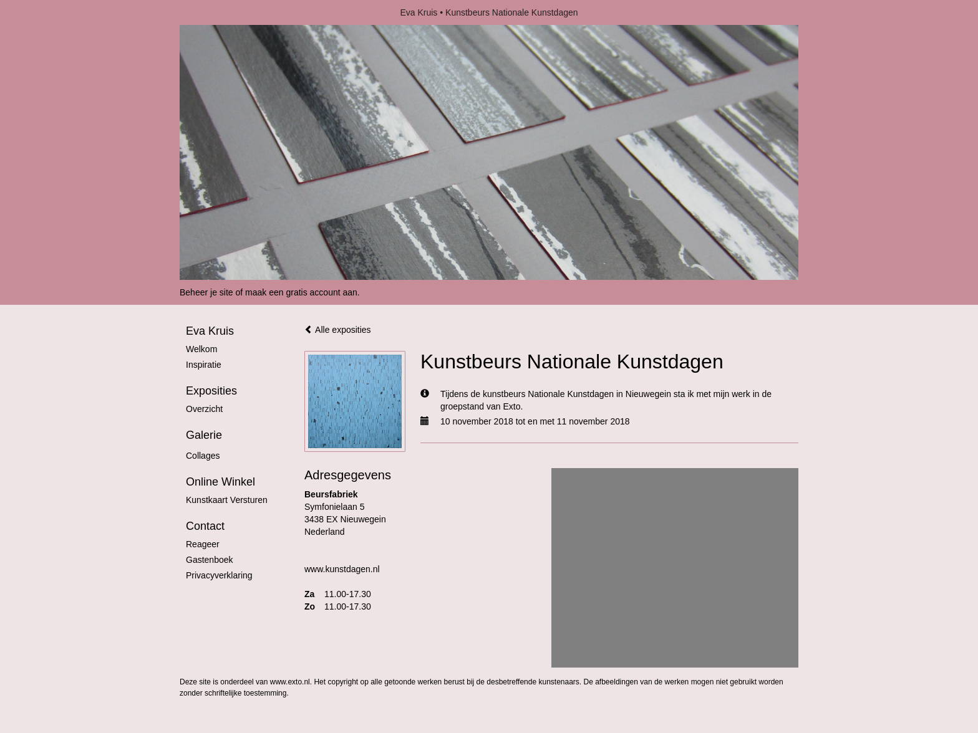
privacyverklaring (219, 575)
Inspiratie (203, 365)
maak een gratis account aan (301, 292)
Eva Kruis (418, 12)
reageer (203, 544)
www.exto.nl (290, 682)
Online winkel (220, 482)
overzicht (204, 409)
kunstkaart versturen (227, 500)
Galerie (204, 435)
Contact (205, 526)
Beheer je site (206, 292)
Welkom (201, 349)
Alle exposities (337, 330)
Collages (203, 456)
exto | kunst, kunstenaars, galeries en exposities (215, 12)
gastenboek (209, 560)
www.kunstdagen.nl (342, 569)
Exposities (211, 391)
